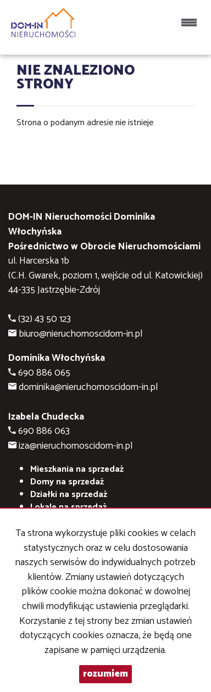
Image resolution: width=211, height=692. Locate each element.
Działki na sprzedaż (68, 494)
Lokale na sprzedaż (68, 507)
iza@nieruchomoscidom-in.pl (75, 446)
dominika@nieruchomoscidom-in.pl (88, 387)
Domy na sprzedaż (67, 482)
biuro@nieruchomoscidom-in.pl (80, 334)
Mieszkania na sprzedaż (77, 469)
